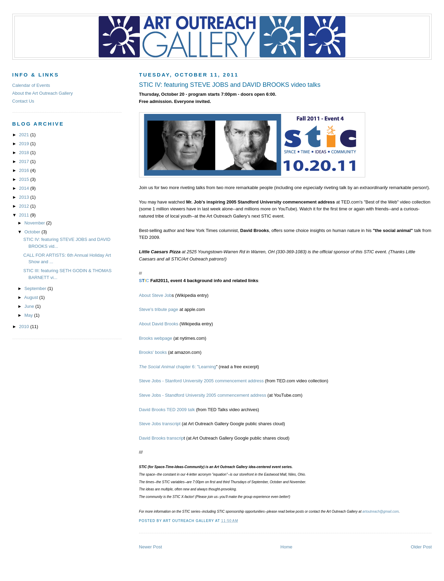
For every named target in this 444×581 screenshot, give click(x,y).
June (29, 306)
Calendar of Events (31, 85)
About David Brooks (159, 323)
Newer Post (150, 546)
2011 (24, 215)
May (29, 315)
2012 (24, 206)
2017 (24, 161)
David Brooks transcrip (161, 438)
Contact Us (23, 101)
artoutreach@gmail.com (380, 511)
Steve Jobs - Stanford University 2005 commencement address (201, 380)
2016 (24, 170)
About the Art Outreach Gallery (42, 93)
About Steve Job (155, 295)
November (35, 222)
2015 (24, 179)
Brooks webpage (155, 338)
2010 (24, 326)
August (31, 297)
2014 (24, 188)
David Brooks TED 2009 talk (167, 409)
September (35, 288)
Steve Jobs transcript (160, 423)
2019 (24, 143)
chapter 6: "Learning (177, 366)
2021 (24, 134)
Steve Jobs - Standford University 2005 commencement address (202, 395)
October (32, 231)
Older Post (421, 546)
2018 (24, 152)
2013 (24, 197)
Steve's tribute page (158, 309)
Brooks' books (153, 352)
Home (287, 546)
